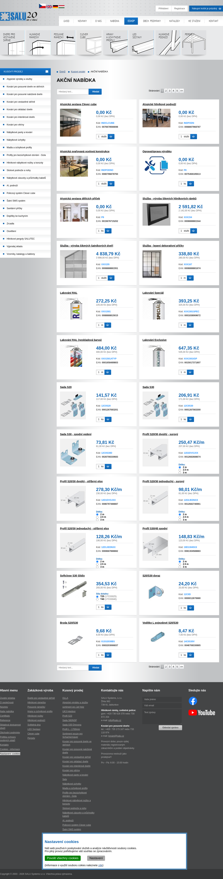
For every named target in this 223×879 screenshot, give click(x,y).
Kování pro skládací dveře (20, 109)
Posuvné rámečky (63, 44)
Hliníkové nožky (35, 716)
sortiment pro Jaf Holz (73, 707)
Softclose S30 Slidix (72, 575)
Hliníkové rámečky (38, 44)
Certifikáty (5, 716)
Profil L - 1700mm (71, 729)
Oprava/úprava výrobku (157, 151)
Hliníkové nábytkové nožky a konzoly (25, 162)
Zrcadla (10, 223)
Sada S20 (66, 387)
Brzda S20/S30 (69, 622)
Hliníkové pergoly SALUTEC (21, 239)
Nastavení (96, 858)
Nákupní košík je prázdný (204, 8)
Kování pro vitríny (15, 124)
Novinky (82, 21)
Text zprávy (162, 716)
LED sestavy (141, 44)
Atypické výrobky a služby (19, 79)
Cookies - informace (10, 749)
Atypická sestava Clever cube (78, 104)
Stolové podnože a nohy (19, 170)
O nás (98, 21)
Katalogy (174, 21)
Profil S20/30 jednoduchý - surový (163, 481)
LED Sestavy (34, 729)
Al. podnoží (12, 185)
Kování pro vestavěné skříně (21, 102)
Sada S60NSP (69, 720)
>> (181, 90)
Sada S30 (148, 387)
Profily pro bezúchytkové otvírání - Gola (26, 155)
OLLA (65, 698)
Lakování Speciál (153, 292)
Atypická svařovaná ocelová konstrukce (84, 151)
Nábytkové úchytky (16, 140)
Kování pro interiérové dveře (21, 117)
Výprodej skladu (14, 246)
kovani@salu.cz (116, 736)
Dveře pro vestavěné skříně (12, 44)
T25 (102, 596)
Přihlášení (163, 8)
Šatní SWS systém (16, 200)
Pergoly (194, 44)
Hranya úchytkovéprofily (115, 44)
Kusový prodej (78, 71)
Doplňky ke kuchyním (17, 216)
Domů (62, 71)
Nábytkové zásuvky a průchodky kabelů (26, 178)
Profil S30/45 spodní (155, 528)
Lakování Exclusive (155, 339)
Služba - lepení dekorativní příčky (163, 245)
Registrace (179, 8)
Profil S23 (67, 716)
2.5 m (186, 470)
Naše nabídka (7, 711)
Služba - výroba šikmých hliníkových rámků (169, 198)
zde (100, 865)
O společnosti (7, 702)
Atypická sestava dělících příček (80, 198)
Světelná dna (34, 725)
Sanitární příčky (14, 208)
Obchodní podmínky (10, 732)
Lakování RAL (68, 292)
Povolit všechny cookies (63, 858)
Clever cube (89, 44)
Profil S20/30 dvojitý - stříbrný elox (81, 481)
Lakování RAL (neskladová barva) (81, 339)
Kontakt (213, 21)
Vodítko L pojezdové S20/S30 (160, 622)
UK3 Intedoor (69, 711)
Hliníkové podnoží (168, 44)
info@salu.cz (114, 720)
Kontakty (4, 745)
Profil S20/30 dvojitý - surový (160, 434)
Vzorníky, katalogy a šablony (21, 254)
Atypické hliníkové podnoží (159, 104)
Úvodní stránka (7, 698)
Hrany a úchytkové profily (40, 711)
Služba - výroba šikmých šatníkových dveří (86, 245)
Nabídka (114, 21)
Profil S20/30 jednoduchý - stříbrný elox (84, 528)
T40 (102, 599)
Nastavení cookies (10, 753)
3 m (185, 472)
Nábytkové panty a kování (19, 132)
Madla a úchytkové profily (19, 147)
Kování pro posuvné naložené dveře (24, 94)
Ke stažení (194, 21)
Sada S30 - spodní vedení (75, 434)
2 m (185, 467)
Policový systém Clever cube (21, 193)
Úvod (66, 21)
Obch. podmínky (152, 21)
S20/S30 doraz (151, 575)
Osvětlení (11, 231)
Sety (64, 779)
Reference (5, 720)
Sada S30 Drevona (71, 725)
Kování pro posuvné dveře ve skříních (25, 86)
